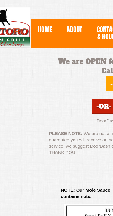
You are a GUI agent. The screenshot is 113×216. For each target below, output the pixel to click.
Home (45, 29)
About (74, 29)
